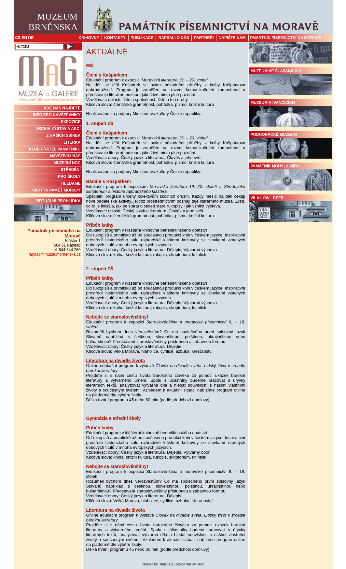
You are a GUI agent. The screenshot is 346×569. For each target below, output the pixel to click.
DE (31, 38)
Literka (72, 142)
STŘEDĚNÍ (71, 169)
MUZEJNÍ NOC (67, 163)
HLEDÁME (70, 183)
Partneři (204, 38)
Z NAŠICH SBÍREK (63, 135)
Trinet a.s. (166, 564)
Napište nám (232, 38)
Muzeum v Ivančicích (290, 113)
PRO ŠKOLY (69, 176)
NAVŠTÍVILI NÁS (65, 156)
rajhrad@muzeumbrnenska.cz (54, 254)
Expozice (71, 122)
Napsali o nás (174, 38)
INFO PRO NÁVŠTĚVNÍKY (57, 115)
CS (18, 38)
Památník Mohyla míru (290, 177)
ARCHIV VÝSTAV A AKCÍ (58, 128)
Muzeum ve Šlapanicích (290, 82)
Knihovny (89, 38)
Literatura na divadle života (115, 360)
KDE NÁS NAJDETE (62, 108)
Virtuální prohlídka (48, 210)
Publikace (142, 38)
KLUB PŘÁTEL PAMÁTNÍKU (55, 149)
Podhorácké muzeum (290, 145)
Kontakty (115, 38)
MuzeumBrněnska (53, 21)
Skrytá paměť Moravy (56, 190)
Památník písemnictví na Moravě (285, 38)
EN (24, 38)
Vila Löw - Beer (290, 209)
